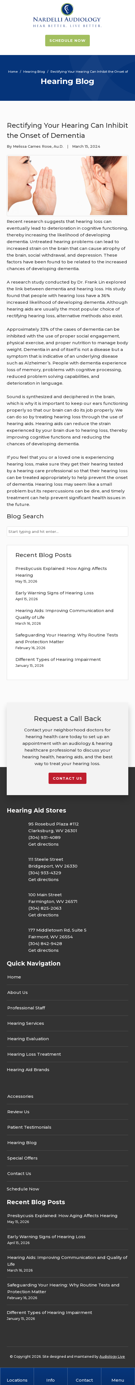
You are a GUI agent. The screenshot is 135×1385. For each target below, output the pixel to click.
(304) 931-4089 (44, 837)
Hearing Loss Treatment (34, 1054)
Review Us (18, 1111)
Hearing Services (25, 1023)
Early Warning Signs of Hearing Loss (54, 592)
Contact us (67, 778)
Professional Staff (26, 1007)
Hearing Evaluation (28, 1038)
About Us (17, 992)
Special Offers (22, 1158)
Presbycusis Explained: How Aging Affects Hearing (62, 1215)
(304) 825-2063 (44, 908)
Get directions (43, 844)
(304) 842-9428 (45, 943)
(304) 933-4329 (44, 872)
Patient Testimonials (29, 1127)
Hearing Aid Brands (28, 1069)
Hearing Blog (22, 1142)
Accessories (20, 1096)
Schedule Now (67, 40)
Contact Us (19, 1173)
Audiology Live (112, 1356)
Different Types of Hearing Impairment (58, 659)
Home (14, 977)
